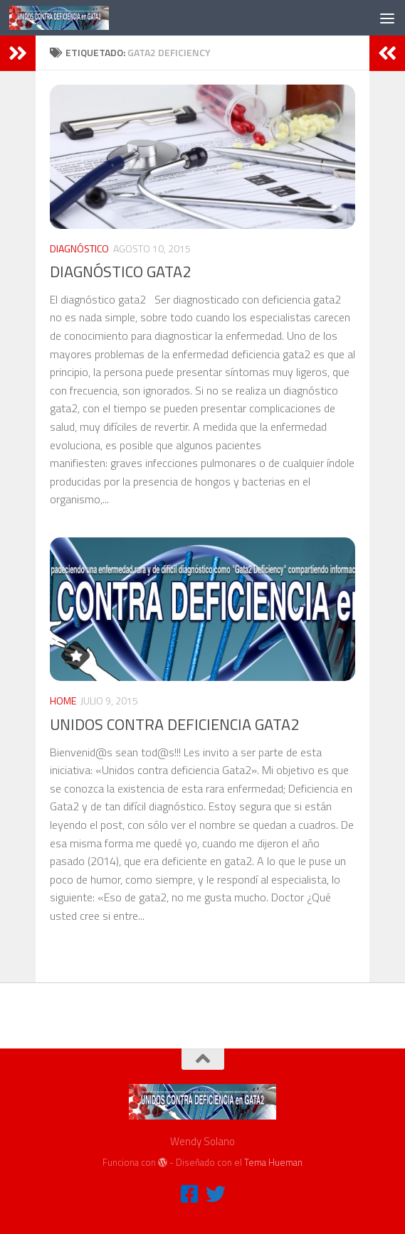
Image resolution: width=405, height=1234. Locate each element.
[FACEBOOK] (190, 1194)
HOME (63, 700)
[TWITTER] (216, 1194)
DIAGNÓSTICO (79, 248)
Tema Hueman (273, 1162)
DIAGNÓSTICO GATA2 (120, 271)
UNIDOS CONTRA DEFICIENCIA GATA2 (174, 724)
